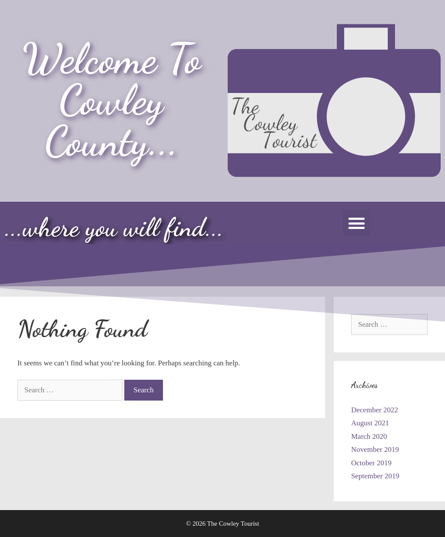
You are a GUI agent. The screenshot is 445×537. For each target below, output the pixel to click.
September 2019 (375, 476)
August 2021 (370, 423)
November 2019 (375, 449)
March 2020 (369, 436)
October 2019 (371, 463)
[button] (356, 223)
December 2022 (374, 410)
